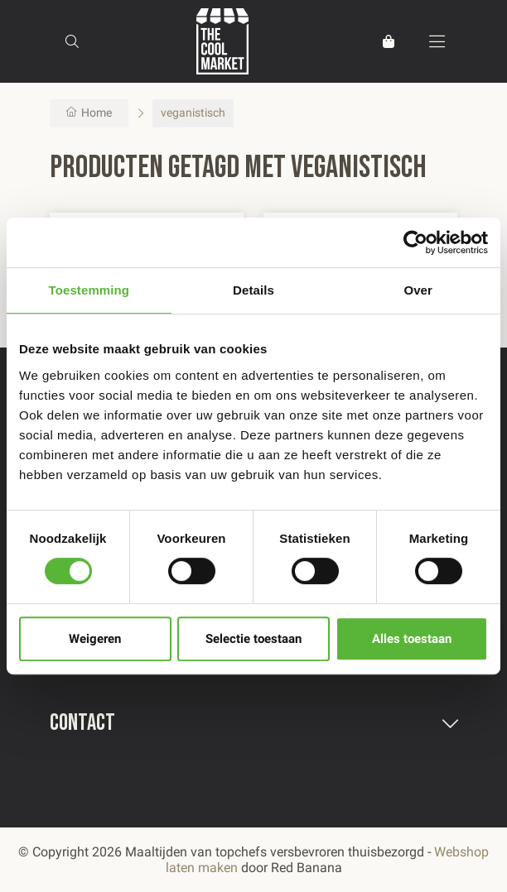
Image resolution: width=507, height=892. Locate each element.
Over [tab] (417, 290)
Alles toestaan (411, 638)
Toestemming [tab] (89, 290)
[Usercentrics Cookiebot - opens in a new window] (415, 242)
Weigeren (95, 638)
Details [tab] (253, 290)
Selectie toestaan (253, 638)
